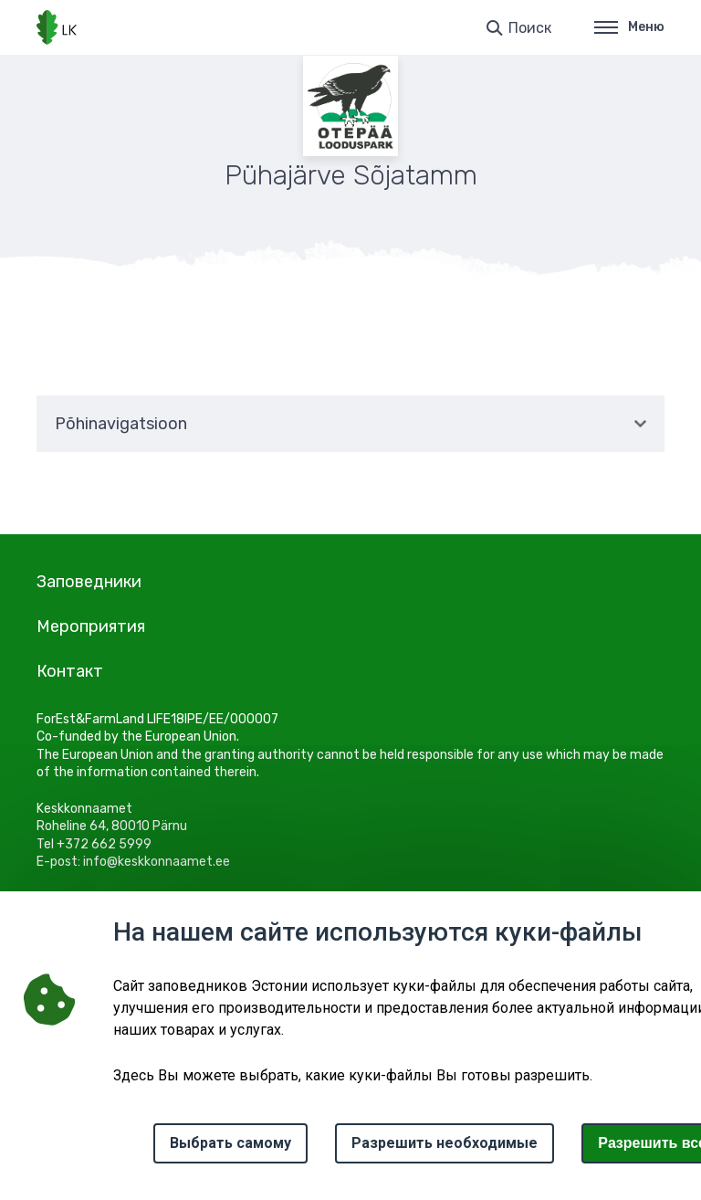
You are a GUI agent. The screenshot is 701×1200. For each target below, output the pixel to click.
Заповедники (89, 582)
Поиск (529, 28)
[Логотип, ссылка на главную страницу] (57, 27)
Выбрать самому (230, 1143)
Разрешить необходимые (444, 1143)
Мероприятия (91, 626)
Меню (629, 27)
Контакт (70, 671)
